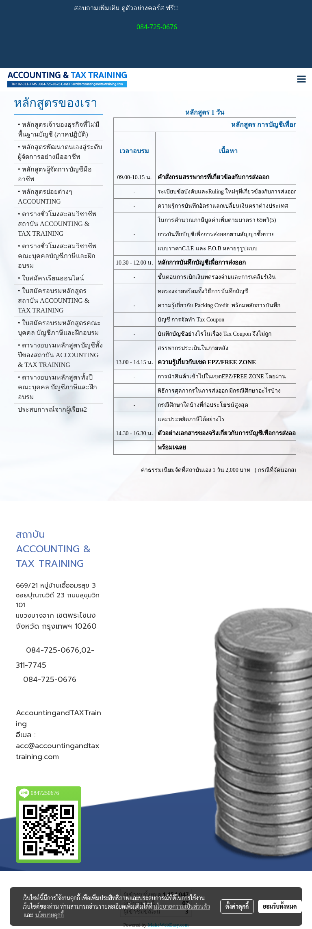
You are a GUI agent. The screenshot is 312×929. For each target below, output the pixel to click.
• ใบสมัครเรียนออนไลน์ (51, 278)
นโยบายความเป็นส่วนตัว (182, 906)
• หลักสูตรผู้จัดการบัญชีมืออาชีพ (55, 174)
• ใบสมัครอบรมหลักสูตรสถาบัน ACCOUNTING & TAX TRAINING (53, 300)
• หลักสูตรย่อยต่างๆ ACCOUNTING (45, 196)
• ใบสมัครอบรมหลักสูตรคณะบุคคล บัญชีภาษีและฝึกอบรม (59, 327)
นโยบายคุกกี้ (49, 914)
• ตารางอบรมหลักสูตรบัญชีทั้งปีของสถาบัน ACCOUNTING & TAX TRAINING (60, 355)
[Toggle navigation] (301, 80)
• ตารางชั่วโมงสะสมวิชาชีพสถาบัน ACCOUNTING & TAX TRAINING (57, 224)
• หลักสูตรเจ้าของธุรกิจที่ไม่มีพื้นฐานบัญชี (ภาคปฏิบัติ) (59, 129)
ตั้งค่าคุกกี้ (237, 906)
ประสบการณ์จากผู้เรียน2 (52, 409)
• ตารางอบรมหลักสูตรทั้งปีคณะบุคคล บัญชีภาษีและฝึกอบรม (57, 387)
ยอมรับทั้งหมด (280, 906)
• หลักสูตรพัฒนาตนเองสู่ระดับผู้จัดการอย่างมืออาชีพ (60, 151)
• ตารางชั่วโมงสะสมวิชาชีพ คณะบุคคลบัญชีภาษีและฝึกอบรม (57, 256)
